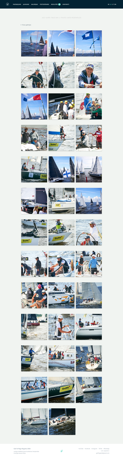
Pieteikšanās (44, 4)
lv (111, 4)
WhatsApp (106, 448)
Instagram (94, 448)
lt (113, 4)
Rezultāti (56, 4)
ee (108, 4)
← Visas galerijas (25, 25)
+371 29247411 (105, 451)
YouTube (80, 448)
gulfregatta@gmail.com (102, 453)
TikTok (100, 448)
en (115, 4)
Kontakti (66, 4)
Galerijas (34, 4)
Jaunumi (26, 4)
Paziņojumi (17, 4)
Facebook (87, 448)
